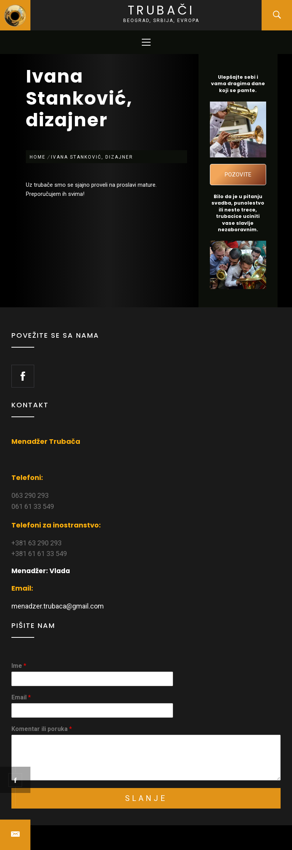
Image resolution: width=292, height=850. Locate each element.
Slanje (146, 798)
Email (21, 697)
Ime (18, 665)
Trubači (161, 10)
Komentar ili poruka (41, 728)
